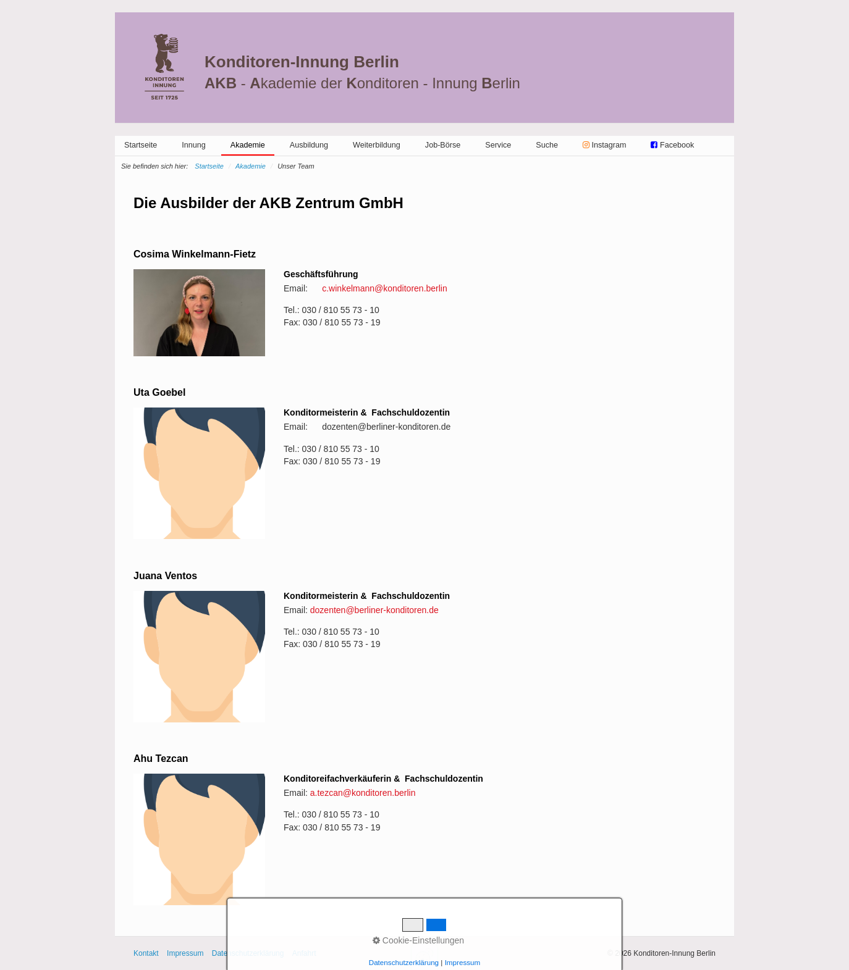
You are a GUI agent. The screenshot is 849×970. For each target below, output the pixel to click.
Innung (194, 145)
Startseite (140, 145)
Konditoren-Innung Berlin (302, 61)
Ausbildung (309, 145)
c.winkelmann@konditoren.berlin (384, 288)
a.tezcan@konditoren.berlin (363, 793)
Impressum (185, 953)
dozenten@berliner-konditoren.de (374, 610)
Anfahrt (304, 953)
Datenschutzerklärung (248, 953)
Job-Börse (442, 145)
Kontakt (146, 953)
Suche (547, 145)
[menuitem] (140, 145)
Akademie (247, 145)
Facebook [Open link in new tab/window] (672, 145)
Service (498, 145)
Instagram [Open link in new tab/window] (605, 145)
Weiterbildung (376, 145)
